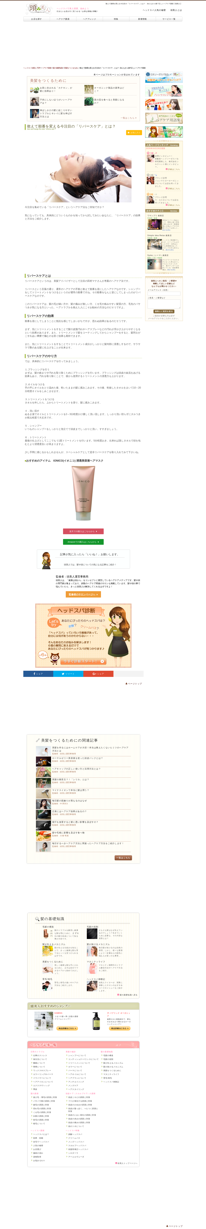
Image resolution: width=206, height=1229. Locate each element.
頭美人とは (176, 10)
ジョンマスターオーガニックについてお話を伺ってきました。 (167, 183)
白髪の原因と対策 (41, 1116)
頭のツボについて (76, 1126)
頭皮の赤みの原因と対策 (79, 1119)
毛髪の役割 (92, 927)
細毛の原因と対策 (41, 1105)
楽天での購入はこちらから (83, 531)
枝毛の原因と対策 (41, 1120)
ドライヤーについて (42, 1078)
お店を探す (36, 19)
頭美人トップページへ (126, 1163)
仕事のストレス (40, 1055)
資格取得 (37, 1157)
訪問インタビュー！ (164, 156)
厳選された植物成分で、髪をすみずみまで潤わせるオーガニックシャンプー (119, 1021)
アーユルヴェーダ (76, 1157)
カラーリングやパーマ (43, 1074)
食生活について (40, 1059)
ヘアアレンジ (89, 19)
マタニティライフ (96, 961)
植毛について (39, 1124)
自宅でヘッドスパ (41, 1142)
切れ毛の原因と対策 (42, 1109)
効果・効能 (38, 1138)
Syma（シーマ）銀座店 (158, 255)
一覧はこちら (129, 118)
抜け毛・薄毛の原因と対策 (45, 1097)
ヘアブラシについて (77, 1078)
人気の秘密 (38, 1146)
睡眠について (39, 1063)
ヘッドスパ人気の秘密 (154, 10)
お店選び (37, 1149)
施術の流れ (38, 1153)
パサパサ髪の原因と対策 (44, 1101)
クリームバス (74, 1138)
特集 (116, 19)
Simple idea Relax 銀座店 (159, 235)
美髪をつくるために (52, 961)
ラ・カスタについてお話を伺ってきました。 (167, 201)
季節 (35, 1089)
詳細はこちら (173, 169)
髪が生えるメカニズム (54, 944)
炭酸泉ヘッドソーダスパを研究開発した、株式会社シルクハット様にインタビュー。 (167, 163)
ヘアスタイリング (76, 1089)
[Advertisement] (103, 44)
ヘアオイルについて (77, 1074)
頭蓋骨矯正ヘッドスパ (78, 1149)
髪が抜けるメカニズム (98, 944)
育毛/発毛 (47, 979)
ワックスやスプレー (42, 1070)
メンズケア (73, 1086)
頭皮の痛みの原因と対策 (79, 1122)
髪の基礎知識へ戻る (127, 995)
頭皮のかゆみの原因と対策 (80, 1105)
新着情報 (142, 19)
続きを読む (167, 230)
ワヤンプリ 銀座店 (155, 216)
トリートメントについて (79, 1063)
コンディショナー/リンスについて (83, 1059)
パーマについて (75, 1070)
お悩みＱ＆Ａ (39, 1161)
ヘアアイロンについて (43, 1082)
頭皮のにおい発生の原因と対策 (82, 1115)
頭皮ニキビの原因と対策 (79, 1097)
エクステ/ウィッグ (41, 1086)
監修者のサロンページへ (83, 594)
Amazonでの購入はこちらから (83, 542)
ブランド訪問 (161, 178)
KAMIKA (59, 1013)
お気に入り (134, 133)
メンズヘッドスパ (76, 1142)
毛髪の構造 (48, 927)
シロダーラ (73, 1153)
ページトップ (133, 683)
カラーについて (75, 1067)
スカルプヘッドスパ (77, 1146)
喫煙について (39, 1067)
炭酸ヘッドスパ (75, 1134)
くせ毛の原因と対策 (42, 1112)
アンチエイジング (76, 1082)
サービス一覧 (169, 19)
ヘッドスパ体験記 (96, 979)
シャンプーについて (77, 1055)
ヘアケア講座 (63, 19)
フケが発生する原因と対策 (80, 1101)
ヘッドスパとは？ (41, 1134)
